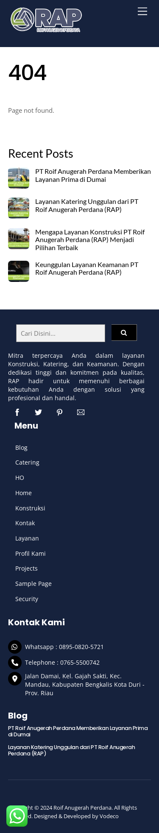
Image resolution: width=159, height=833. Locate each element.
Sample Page (33, 583)
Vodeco (109, 816)
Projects (26, 568)
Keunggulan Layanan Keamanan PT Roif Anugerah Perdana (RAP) (86, 268)
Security (26, 599)
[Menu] (142, 11)
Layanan (27, 538)
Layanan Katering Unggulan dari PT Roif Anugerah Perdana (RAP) (86, 205)
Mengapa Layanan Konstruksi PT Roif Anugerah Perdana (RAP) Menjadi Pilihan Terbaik (90, 240)
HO (19, 478)
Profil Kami (30, 553)
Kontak (25, 523)
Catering (27, 462)
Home (23, 493)
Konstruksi (30, 508)
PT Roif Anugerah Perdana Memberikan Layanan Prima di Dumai (93, 175)
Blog (21, 447)
